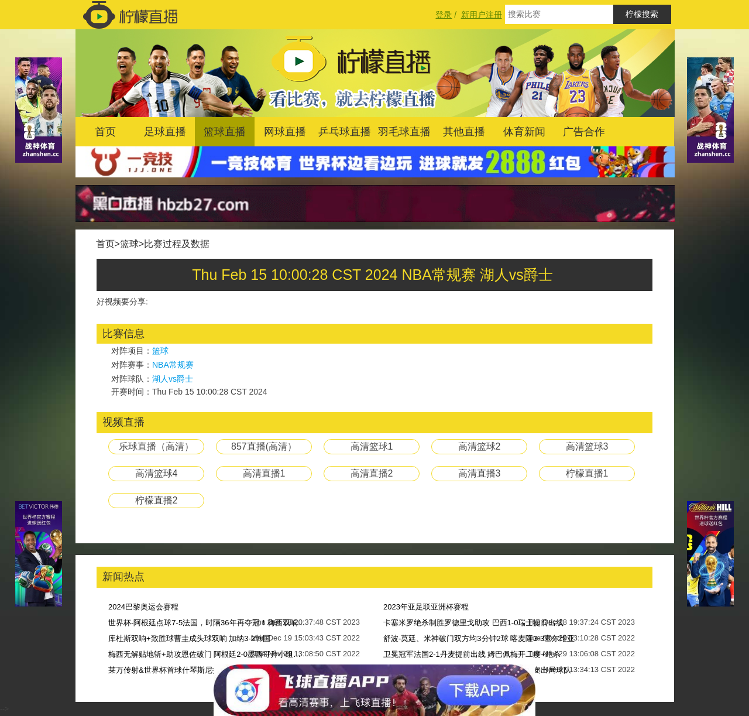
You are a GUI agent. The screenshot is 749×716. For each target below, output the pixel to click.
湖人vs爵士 (172, 378)
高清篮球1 (372, 446)
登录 (443, 14)
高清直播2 (372, 473)
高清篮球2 (479, 446)
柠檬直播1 (587, 473)
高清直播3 (479, 473)
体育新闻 (524, 132)
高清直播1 (264, 473)
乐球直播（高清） (156, 446)
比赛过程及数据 (176, 244)
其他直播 (464, 132)
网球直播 (285, 132)
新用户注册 (481, 14)
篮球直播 (225, 132)
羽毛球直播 (404, 132)
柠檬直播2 (156, 500)
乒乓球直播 (344, 132)
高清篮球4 (156, 473)
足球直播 (165, 132)
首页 (105, 132)
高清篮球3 (587, 446)
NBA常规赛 (173, 364)
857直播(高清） (264, 446)
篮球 (129, 244)
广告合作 (584, 132)
